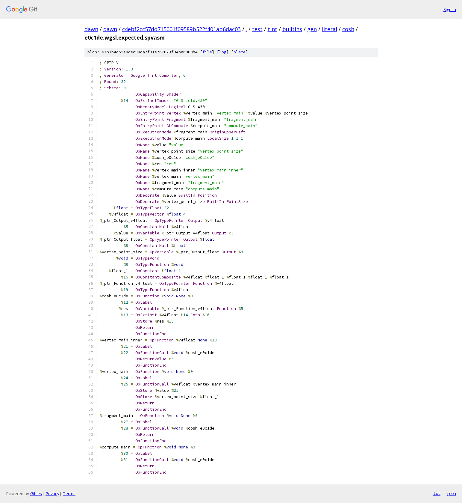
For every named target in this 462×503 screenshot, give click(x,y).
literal (329, 29)
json (451, 493)
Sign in (449, 9)
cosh (348, 29)
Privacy (52, 493)
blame (240, 52)
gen (312, 29)
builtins (292, 29)
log (222, 52)
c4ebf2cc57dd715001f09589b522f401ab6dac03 (181, 29)
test (257, 29)
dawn (91, 29)
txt (436, 493)
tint (272, 29)
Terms (69, 493)
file (207, 52)
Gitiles (36, 493)
